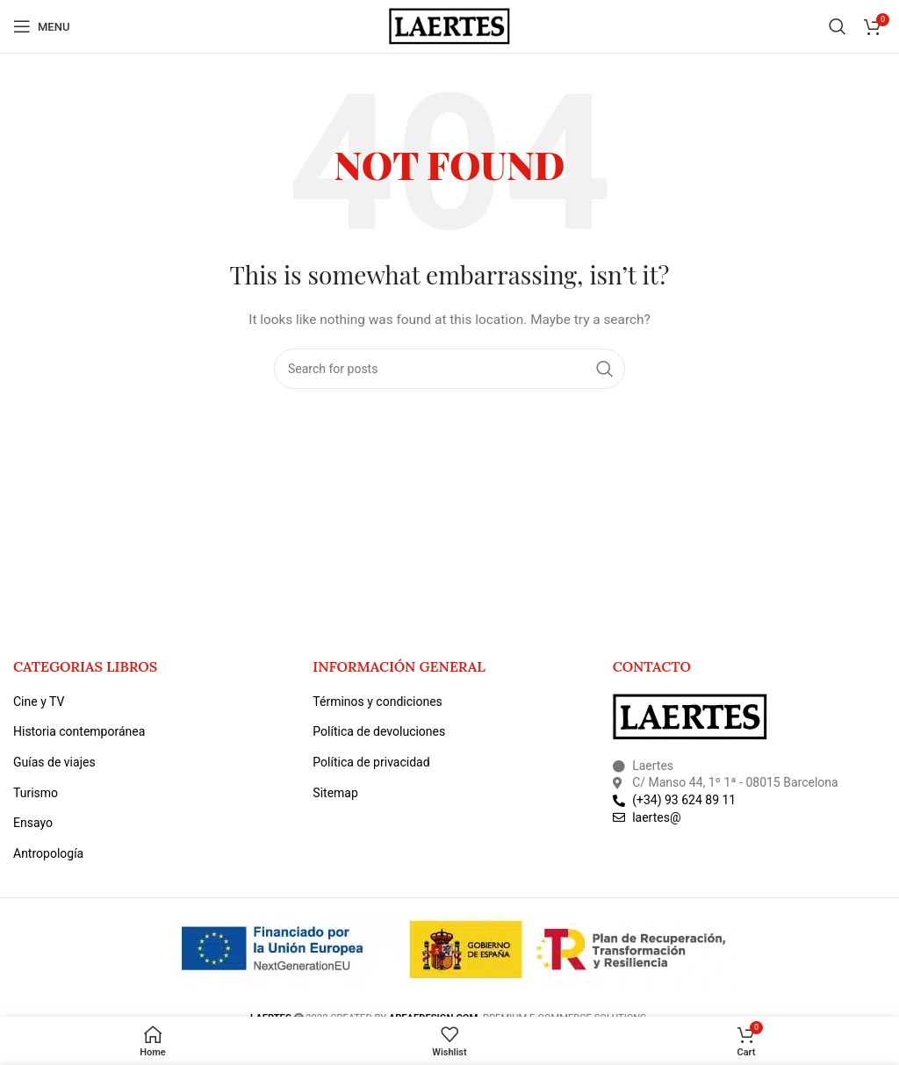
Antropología (48, 853)
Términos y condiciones (377, 701)
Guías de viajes (54, 762)
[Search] (837, 26)
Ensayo (33, 823)
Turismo (35, 793)
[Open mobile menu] (41, 26)
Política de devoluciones (379, 731)
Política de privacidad (371, 762)
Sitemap (335, 793)
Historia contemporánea (79, 731)
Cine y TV (38, 701)
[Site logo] (449, 25)
